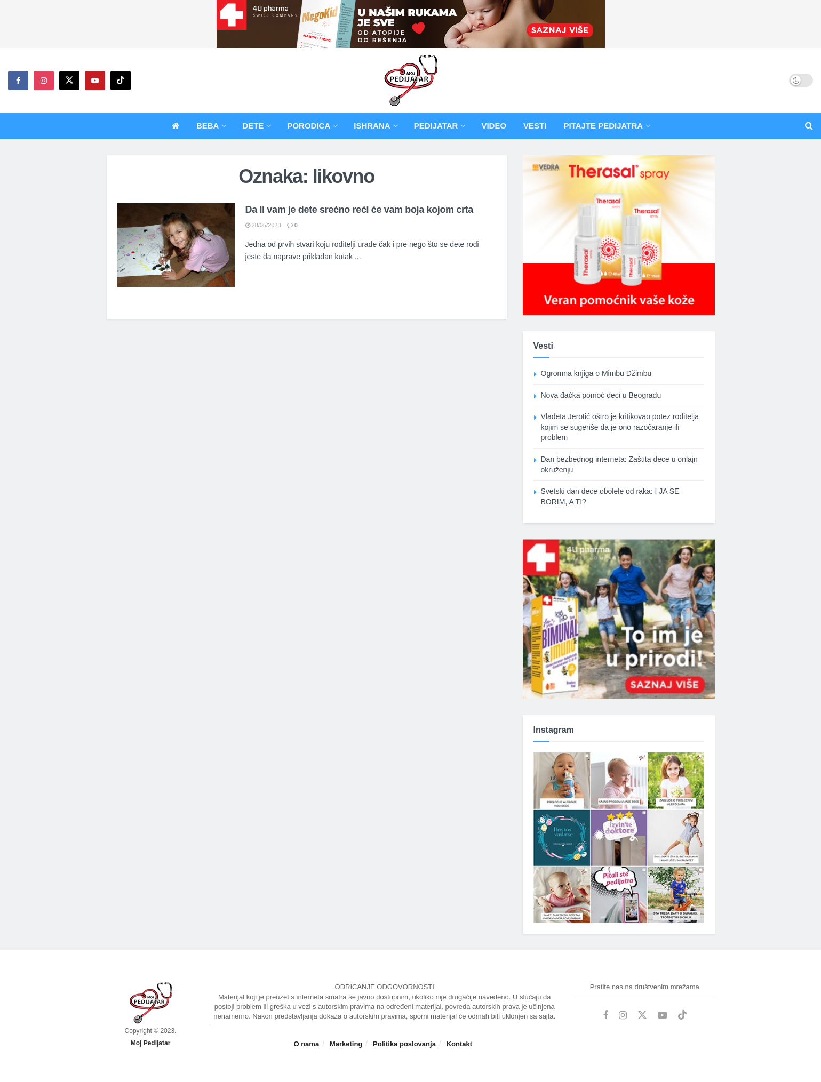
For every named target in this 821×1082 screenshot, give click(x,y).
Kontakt (459, 1044)
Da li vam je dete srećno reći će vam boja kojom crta (359, 209)
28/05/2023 (263, 225)
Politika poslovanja (404, 1044)
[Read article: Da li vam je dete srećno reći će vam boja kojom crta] (176, 245)
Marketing (346, 1044)
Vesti (534, 125)
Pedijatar (436, 125)
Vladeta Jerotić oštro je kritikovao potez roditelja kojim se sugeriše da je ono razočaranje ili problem (620, 427)
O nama (306, 1044)
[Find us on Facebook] (18, 80)
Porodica (308, 125)
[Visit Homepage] (411, 80)
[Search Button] (809, 126)
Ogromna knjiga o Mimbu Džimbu (596, 373)
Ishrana (372, 125)
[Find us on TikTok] (120, 80)
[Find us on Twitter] (69, 80)
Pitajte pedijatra (603, 125)
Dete (253, 125)
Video (493, 125)
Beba (207, 125)
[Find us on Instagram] (44, 80)
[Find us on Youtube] (95, 80)
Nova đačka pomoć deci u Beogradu (601, 395)
